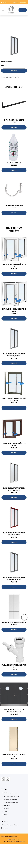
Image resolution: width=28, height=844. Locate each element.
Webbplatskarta (20, 841)
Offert (23, 10)
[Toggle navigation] (3, 9)
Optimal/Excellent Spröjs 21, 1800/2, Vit (14, 622)
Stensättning (7, 805)
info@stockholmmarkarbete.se (19, 2)
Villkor (18, 839)
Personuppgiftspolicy (9, 841)
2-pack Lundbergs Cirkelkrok (14, 205)
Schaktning (7, 808)
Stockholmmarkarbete (10, 793)
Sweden (4, 2)
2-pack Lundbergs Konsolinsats (14, 120)
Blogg (5, 814)
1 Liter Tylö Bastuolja (14, 163)
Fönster (10, 61)
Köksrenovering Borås (10, 799)
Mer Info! (14, 70)
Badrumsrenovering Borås (11, 796)
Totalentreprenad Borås (11, 802)
